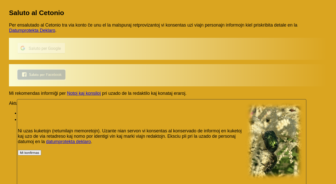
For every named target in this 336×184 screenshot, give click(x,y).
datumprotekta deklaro (68, 141)
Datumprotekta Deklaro (32, 30)
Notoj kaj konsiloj (84, 93)
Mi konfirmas (29, 153)
